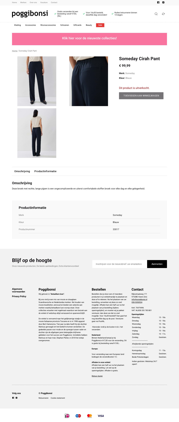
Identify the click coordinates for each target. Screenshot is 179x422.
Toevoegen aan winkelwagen (141, 95)
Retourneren (43, 398)
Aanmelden (157, 264)
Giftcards (77, 25)
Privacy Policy (19, 296)
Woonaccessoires (48, 25)
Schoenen (64, 25)
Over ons (33, 3)
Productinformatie (45, 171)
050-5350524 (137, 302)
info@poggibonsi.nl (139, 300)
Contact (54, 3)
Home (14, 3)
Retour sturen (97, 376)
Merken (23, 3)
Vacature (44, 3)
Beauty (89, 25)
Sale (100, 25)
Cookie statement (58, 398)
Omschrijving (22, 171)
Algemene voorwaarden (18, 290)
